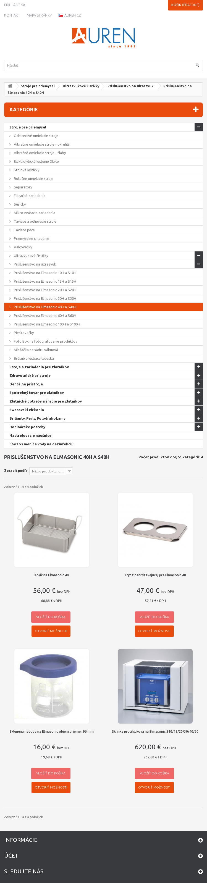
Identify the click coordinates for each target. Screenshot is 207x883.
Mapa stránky (39, 15)
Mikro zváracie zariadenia (34, 213)
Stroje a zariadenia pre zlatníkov (39, 367)
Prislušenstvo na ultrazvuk (130, 86)
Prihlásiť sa (14, 5)
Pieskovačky (23, 333)
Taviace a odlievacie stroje (34, 221)
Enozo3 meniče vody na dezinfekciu (41, 444)
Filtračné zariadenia (29, 196)
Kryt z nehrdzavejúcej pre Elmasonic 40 (155, 575)
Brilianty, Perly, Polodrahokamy (37, 418)
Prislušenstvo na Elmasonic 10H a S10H (44, 273)
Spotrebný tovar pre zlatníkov (36, 393)
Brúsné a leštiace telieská (33, 358)
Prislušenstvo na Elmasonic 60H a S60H (44, 315)
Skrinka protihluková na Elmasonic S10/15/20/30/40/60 (155, 731)
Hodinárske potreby (27, 427)
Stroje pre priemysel (38, 86)
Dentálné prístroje (26, 384)
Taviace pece (24, 230)
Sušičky (19, 204)
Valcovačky (22, 247)
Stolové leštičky (26, 170)
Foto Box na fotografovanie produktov (45, 341)
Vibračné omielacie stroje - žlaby (39, 153)
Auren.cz (70, 15)
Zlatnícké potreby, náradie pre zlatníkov (45, 401)
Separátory (22, 187)
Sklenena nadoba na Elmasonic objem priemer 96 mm (52, 731)
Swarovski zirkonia (26, 410)
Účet (11, 855)
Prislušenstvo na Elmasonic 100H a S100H (46, 324)
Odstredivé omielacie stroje (35, 136)
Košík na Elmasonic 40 (52, 575)
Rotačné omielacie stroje (33, 178)
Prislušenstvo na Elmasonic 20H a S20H (44, 290)
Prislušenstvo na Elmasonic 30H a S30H (44, 298)
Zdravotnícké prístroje (30, 375)
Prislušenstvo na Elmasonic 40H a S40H (44, 307)
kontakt (12, 15)
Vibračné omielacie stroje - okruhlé (41, 144)
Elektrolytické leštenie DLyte (36, 161)
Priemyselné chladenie (31, 238)
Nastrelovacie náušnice (30, 435)
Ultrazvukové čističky (81, 86)
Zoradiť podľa (16, 470)
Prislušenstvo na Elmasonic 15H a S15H (44, 281)
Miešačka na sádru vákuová (35, 350)
